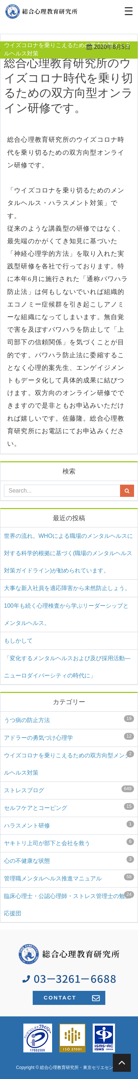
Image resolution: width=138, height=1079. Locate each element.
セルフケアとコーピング (69, 807)
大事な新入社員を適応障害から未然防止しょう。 (67, 588)
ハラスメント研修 (69, 825)
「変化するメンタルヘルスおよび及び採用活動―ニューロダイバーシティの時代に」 (67, 667)
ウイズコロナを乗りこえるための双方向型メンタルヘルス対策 (69, 763)
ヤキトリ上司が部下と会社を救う (69, 842)
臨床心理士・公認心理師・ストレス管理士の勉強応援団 (69, 903)
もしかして (18, 641)
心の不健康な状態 (69, 860)
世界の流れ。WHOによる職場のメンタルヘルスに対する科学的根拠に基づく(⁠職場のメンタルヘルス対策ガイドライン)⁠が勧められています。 (68, 553)
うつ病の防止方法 (69, 719)
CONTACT (71, 997)
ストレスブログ (69, 789)
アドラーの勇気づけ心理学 (69, 737)
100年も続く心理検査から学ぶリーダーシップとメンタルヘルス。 (66, 614)
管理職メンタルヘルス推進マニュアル (69, 877)
